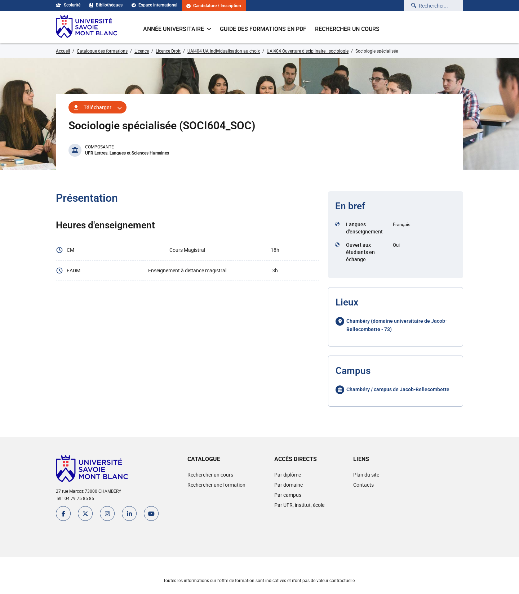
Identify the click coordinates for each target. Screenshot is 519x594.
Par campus (287, 494)
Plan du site (366, 474)
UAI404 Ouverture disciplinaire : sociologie (308, 51)
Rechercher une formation (216, 484)
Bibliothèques (106, 5)
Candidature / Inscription (213, 6)
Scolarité (68, 5)
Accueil (63, 51)
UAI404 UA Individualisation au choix (223, 51)
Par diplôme (287, 474)
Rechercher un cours (347, 29)
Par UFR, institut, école (299, 504)
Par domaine (288, 484)
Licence (141, 51)
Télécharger (97, 107)
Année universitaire (177, 29)
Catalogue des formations (102, 51)
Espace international (154, 5)
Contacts (363, 484)
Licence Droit (168, 51)
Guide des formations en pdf (263, 29)
